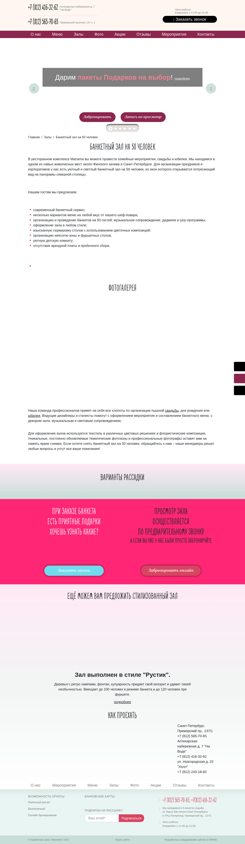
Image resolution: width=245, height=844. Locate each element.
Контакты (206, 34)
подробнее (182, 78)
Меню (57, 34)
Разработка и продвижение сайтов (185, 839)
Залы (78, 34)
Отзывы (143, 34)
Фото (98, 34)
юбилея (34, 415)
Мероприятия (174, 34)
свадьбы (172, 410)
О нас (36, 34)
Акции (120, 34)
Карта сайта (122, 839)
